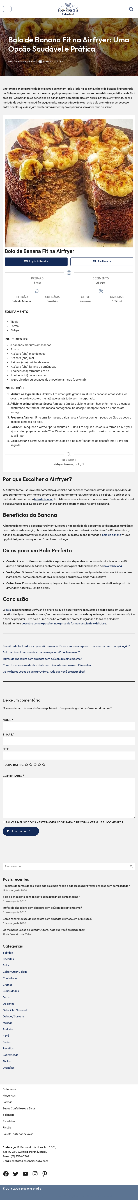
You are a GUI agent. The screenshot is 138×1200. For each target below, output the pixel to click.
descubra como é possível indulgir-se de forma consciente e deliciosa (64, 623)
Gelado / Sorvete (13, 1016)
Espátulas (9, 1121)
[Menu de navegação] (7, 9)
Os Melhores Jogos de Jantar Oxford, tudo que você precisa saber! (44, 671)
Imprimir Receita (36, 261)
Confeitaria (10, 978)
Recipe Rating (13, 765)
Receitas (8, 1048)
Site (6, 749)
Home (7, 1196)
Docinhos (8, 1003)
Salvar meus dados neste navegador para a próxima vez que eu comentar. (65, 822)
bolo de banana (43, 499)
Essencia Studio (31, 1188)
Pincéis (7, 1127)
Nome (8, 720)
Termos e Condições (64, 1196)
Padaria (8, 1029)
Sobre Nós (23, 1196)
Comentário (13, 775)
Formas (7, 1102)
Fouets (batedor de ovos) (18, 1134)
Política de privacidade (98, 1196)
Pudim (6, 1042)
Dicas (6, 997)
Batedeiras (9, 1089)
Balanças (8, 1114)
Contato (40, 1196)
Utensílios (9, 1067)
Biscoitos (8, 959)
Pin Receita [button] (102, 261)
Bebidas (8, 952)
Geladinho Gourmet (15, 1010)
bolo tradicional (113, 566)
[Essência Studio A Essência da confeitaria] (69, 9)
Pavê (6, 1035)
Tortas (7, 1061)
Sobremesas (10, 1055)
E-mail (9, 734)
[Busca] (131, 9)
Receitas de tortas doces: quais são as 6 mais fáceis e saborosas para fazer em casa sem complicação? (66, 646)
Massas (7, 1023)
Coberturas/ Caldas (15, 971)
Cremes (7, 984)
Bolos (60, 61)
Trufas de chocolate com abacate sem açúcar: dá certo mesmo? (42, 659)
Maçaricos (9, 1095)
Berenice (48, 61)
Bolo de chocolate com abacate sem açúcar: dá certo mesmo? (41, 652)
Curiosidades (11, 991)
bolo (8, 610)
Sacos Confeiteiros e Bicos (19, 1108)
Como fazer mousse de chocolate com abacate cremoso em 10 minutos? (47, 665)
